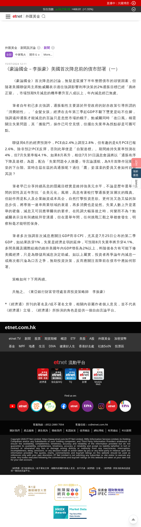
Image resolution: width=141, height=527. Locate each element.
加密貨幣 (120, 338)
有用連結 (113, 430)
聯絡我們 (57, 430)
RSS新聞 (126, 430)
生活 (42, 346)
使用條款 (85, 430)
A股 (91, 338)
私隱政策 (71, 430)
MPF (22, 346)
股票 (38, 338)
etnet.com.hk (20, 327)
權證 (64, 338)
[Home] (17, 16)
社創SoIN (104, 346)
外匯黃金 (33, 16)
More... (48, 54)
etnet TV (15, 338)
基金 (12, 346)
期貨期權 (51, 338)
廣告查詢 (43, 430)
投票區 (119, 346)
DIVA (52, 346)
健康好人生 (67, 346)
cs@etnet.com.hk (98, 424)
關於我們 (15, 430)
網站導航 (99, 430)
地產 (32, 346)
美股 (82, 338)
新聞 (28, 338)
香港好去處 (86, 346)
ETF (73, 338)
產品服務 (29, 430)
